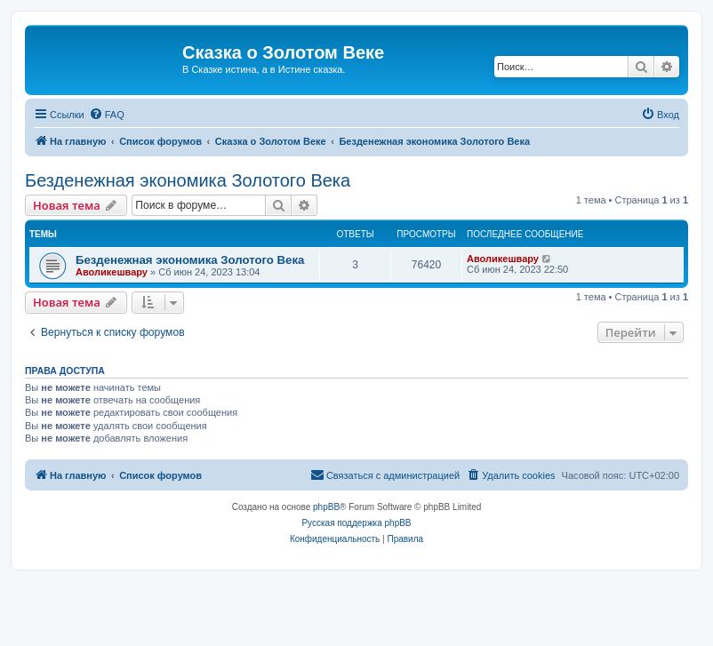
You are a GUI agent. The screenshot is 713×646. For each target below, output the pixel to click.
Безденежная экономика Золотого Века (187, 180)
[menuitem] (106, 114)
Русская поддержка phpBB (356, 523)
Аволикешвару (112, 272)
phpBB (326, 507)
